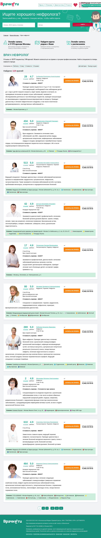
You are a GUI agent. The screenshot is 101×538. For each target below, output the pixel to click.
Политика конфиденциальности (44, 534)
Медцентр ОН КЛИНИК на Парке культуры (25, 189)
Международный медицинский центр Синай (26, 313)
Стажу (22, 66)
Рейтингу (16, 66)
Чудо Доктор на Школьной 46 (21, 151)
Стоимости (28, 66)
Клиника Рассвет (18, 410)
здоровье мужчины (10, 536)
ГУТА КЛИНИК (17, 495)
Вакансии (66, 534)
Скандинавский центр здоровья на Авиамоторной (27, 231)
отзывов (25, 79)
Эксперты (73, 534)
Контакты (29, 534)
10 (52, 508)
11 (56, 508)
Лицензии (59, 534)
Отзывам (36, 66)
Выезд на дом (92, 66)
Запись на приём (72, 80)
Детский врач (83, 66)
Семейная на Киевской (19, 364)
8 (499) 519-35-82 (95, 5)
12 (61, 508)
